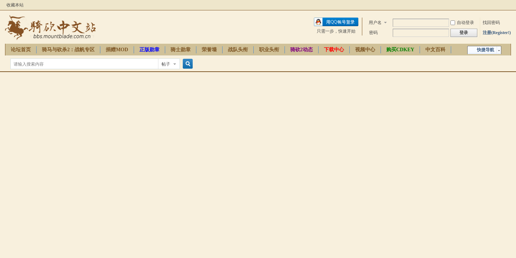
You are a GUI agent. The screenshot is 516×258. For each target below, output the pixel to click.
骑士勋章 (181, 49)
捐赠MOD (117, 49)
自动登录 (462, 22)
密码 (373, 32)
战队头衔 (238, 49)
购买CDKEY (400, 49)
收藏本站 (15, 5)
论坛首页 (21, 49)
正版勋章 (149, 49)
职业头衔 (269, 49)
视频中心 (365, 49)
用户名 (375, 22)
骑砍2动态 (301, 49)
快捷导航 (485, 49)
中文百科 (435, 49)
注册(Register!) (497, 32)
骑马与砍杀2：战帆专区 (68, 49)
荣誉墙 (209, 49)
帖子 (166, 64)
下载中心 (334, 49)
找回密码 (491, 22)
